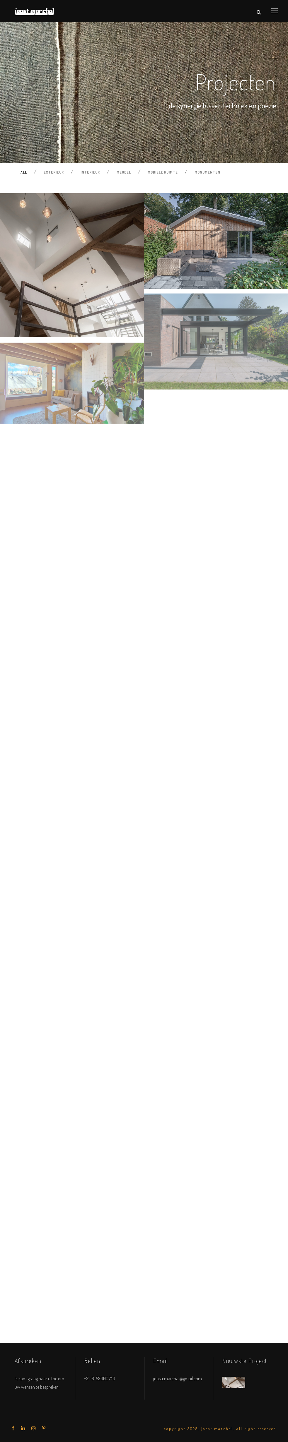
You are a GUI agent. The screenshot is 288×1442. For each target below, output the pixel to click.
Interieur (90, 172)
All (24, 172)
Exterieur (54, 172)
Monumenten (207, 172)
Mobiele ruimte (163, 172)
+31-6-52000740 (99, 1378)
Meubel (124, 172)
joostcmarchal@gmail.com (177, 1378)
